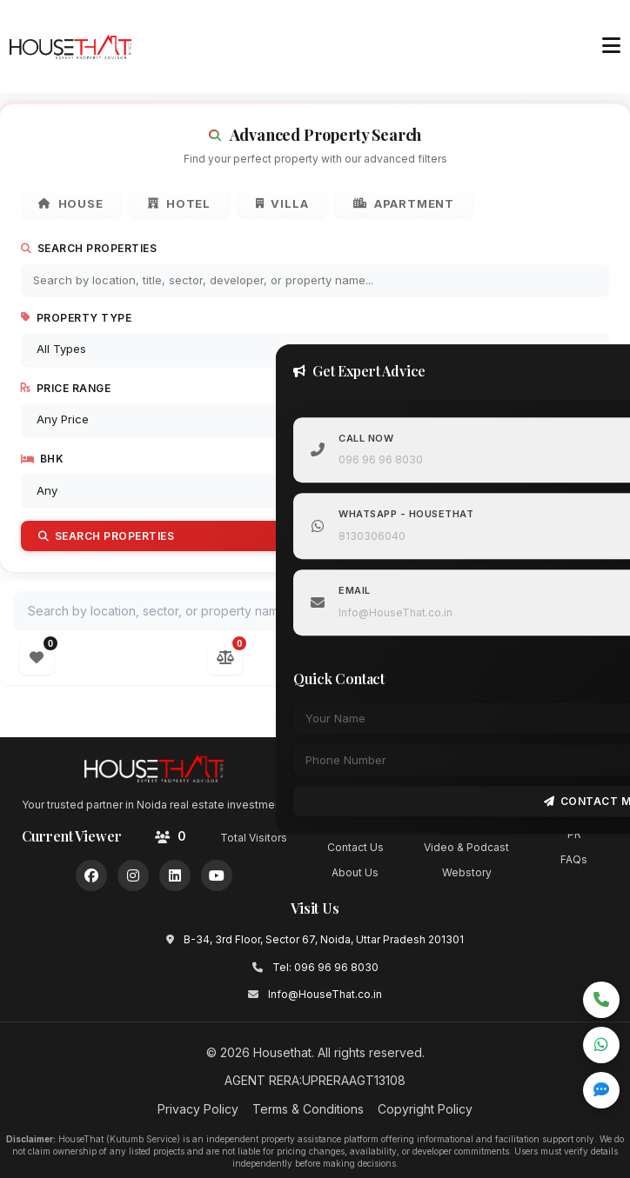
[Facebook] (91, 875)
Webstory (467, 872)
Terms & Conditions (308, 1108)
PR (574, 834)
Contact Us (355, 847)
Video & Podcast (466, 847)
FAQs (573, 860)
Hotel (180, 204)
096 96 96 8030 (383, 459)
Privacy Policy (198, 1108)
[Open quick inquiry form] (601, 1090)
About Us (355, 872)
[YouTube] (216, 875)
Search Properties (89, 249)
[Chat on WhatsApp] (601, 1045)
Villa (283, 204)
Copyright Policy (425, 1108)
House (71, 204)
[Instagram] (133, 875)
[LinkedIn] (175, 875)
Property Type (76, 317)
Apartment (404, 204)
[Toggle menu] (611, 46)
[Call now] (601, 1000)
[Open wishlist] (36, 657)
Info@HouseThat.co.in (398, 612)
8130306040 (374, 535)
